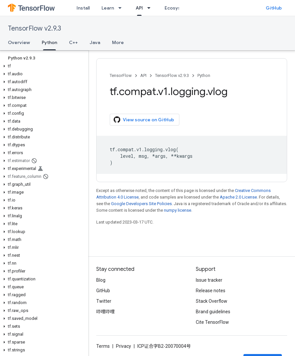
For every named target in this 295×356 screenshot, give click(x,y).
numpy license (177, 210)
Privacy (123, 346)
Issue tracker (209, 280)
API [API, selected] (139, 8)
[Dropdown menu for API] (151, 8)
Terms (103, 346)
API (143, 75)
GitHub (274, 8)
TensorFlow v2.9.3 (34, 28)
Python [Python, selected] (49, 42)
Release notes (210, 290)
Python (203, 75)
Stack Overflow (211, 301)
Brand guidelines (213, 311)
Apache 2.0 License (238, 197)
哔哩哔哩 (105, 311)
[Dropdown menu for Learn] (122, 8)
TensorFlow (121, 75)
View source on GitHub (144, 119)
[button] (43, 66)
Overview (19, 42)
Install (83, 8)
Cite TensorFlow (212, 322)
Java (95, 42)
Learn (108, 8)
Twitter (103, 301)
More (118, 42)
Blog (100, 280)
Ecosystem (177, 8)
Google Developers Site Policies (141, 203)
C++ (73, 42)
